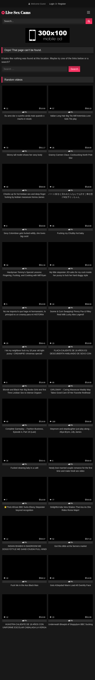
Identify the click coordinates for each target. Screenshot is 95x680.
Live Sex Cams (15, 12)
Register (62, 4)
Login (51, 4)
